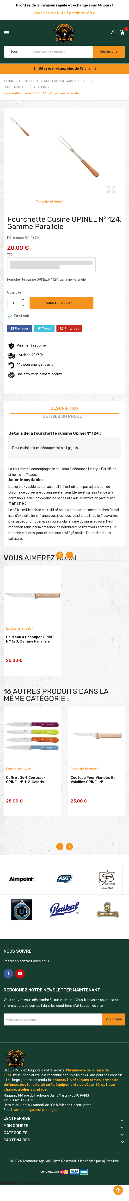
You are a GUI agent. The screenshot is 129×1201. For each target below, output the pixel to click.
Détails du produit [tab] (64, 416)
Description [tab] (64, 408)
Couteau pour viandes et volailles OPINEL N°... (93, 793)
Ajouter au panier (65, 303)
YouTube (20, 985)
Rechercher (107, 52)
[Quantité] (13, 303)
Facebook (8, 985)
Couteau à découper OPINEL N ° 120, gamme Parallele (30, 646)
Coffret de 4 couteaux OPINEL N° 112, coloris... (26, 793)
